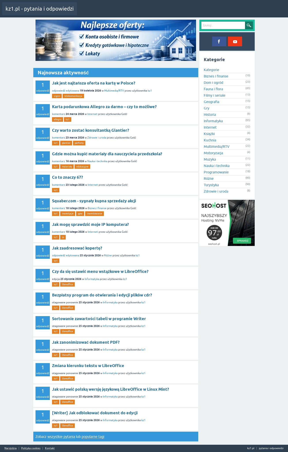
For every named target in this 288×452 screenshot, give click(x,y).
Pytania (108, 12)
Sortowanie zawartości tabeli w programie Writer (99, 318)
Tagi (122, 12)
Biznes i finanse (97, 208)
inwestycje (67, 213)
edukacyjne (82, 166)
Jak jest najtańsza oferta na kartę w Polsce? (93, 83)
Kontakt (50, 448)
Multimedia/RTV (114, 90)
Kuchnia (210, 140)
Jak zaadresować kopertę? (77, 248)
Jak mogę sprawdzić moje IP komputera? (90, 224)
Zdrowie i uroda (96, 137)
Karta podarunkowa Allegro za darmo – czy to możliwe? (104, 106)
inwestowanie (94, 213)
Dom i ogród (213, 82)
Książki (209, 134)
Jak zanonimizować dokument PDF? (86, 342)
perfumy (79, 143)
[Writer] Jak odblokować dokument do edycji (95, 413)
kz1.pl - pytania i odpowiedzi (40, 9)
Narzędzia (10, 448)
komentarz (58, 114)
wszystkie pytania (61, 437)
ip (63, 237)
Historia (210, 114)
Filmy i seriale (214, 95)
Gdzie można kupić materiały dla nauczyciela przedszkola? (107, 154)
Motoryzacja (213, 153)
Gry (206, 108)
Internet (92, 114)
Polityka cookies (30, 448)
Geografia (211, 102)
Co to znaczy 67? (67, 177)
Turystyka (211, 185)
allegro (57, 119)
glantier (66, 143)
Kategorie (137, 12)
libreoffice (67, 284)
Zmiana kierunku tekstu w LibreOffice (88, 365)
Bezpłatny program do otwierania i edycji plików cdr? (102, 295)
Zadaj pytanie (156, 12)
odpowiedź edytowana (65, 90)
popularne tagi (93, 437)
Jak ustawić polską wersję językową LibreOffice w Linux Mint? (110, 389)
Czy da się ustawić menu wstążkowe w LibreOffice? (100, 271)
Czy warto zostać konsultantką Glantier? (90, 130)
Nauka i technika (97, 161)
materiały (67, 166)
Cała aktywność (90, 12)
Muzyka (210, 159)
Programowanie (216, 172)
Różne (108, 255)
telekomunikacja (73, 96)
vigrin (57, 96)
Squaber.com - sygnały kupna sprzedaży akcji (94, 201)
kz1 (150, 90)
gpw (80, 213)
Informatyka (92, 279)
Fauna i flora (213, 89)
